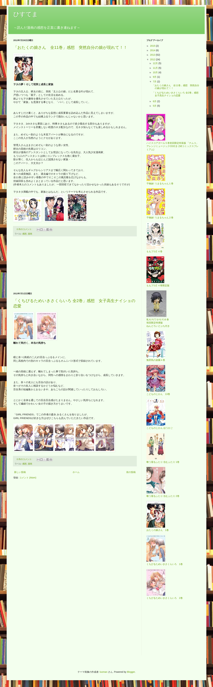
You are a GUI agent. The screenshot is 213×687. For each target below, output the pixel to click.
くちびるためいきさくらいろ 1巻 (164, 564)
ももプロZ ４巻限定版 (157, 285)
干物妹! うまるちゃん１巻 (159, 183)
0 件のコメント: (25, 229)
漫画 (30, 234)
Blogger (131, 672)
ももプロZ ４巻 (154, 251)
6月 (155, 101)
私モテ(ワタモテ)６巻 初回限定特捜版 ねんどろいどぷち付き (158, 322)
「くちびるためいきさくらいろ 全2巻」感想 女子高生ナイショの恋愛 (176, 94)
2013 (153, 54)
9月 (155, 77)
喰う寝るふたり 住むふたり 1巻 (162, 462)
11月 (155, 68)
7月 (155, 81)
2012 (153, 59)
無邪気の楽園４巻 (155, 360)
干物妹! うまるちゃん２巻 (159, 217)
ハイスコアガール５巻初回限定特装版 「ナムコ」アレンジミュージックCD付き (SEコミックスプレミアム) (172, 146)
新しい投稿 (20, 472)
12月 (155, 63)
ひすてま (25, 14)
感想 (24, 234)
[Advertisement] (75, 264)
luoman (103, 672)
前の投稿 (131, 472)
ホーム (76, 472)
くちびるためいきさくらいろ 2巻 (164, 598)
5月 (155, 105)
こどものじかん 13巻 (158, 394)
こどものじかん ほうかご (159, 428)
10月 (155, 72)
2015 (153, 46)
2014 (153, 50)
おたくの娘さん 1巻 (157, 530)
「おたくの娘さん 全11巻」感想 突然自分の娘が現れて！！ (70, 47)
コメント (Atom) (27, 477)
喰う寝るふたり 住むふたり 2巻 (162, 496)
